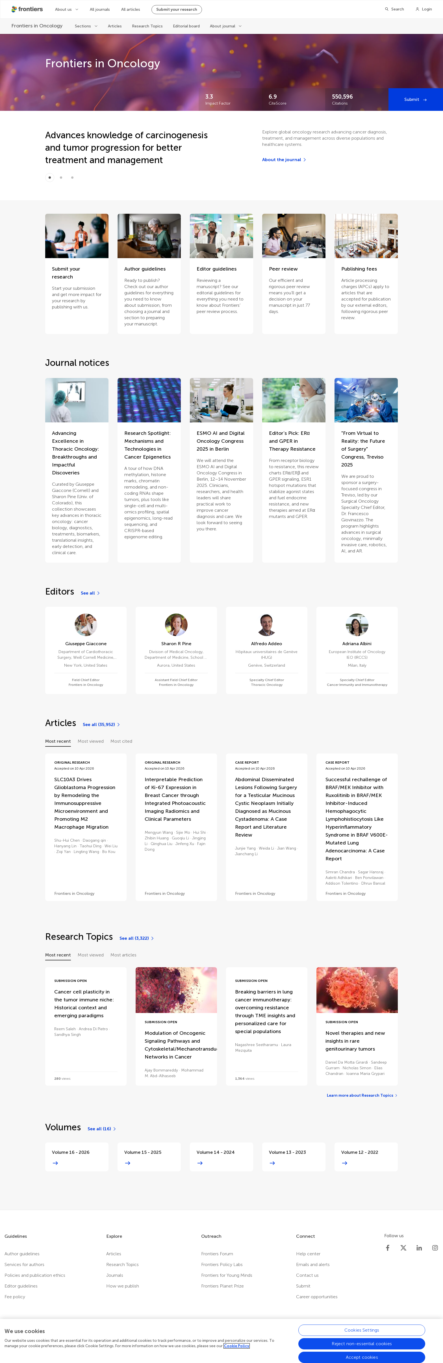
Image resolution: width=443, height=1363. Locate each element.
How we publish (122, 1286)
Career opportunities (317, 1296)
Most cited (121, 741)
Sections (83, 26)
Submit (412, 99)
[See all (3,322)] (137, 938)
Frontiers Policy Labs (222, 1264)
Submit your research (176, 9)
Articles (115, 26)
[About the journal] (284, 160)
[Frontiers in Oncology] (37, 26)
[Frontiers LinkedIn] (419, 1248)
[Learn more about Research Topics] (362, 1095)
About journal (223, 26)
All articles (130, 9)
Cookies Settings (361, 1332)
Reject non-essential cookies (362, 1345)
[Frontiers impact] (230, 99)
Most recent (58, 741)
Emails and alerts (313, 1264)
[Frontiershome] (28, 9)
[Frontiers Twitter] (403, 1248)
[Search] (394, 9)
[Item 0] (49, 177)
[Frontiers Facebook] (387, 1248)
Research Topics (147, 26)
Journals (114, 1275)
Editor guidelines (21, 1286)
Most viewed (91, 741)
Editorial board (186, 26)
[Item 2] (72, 177)
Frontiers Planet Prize (222, 1286)
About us (64, 9)
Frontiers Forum (217, 1253)
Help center (308, 1253)
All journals (100, 9)
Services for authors (24, 1264)
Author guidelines (22, 1253)
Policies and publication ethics (35, 1275)
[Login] (423, 9)
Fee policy (15, 1296)
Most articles (123, 955)
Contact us (307, 1275)
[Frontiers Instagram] (435, 1248)
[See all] (91, 593)
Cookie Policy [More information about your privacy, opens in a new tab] (236, 1348)
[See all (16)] (102, 1129)
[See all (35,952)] (102, 725)
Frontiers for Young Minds (226, 1275)
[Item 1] (61, 177)
